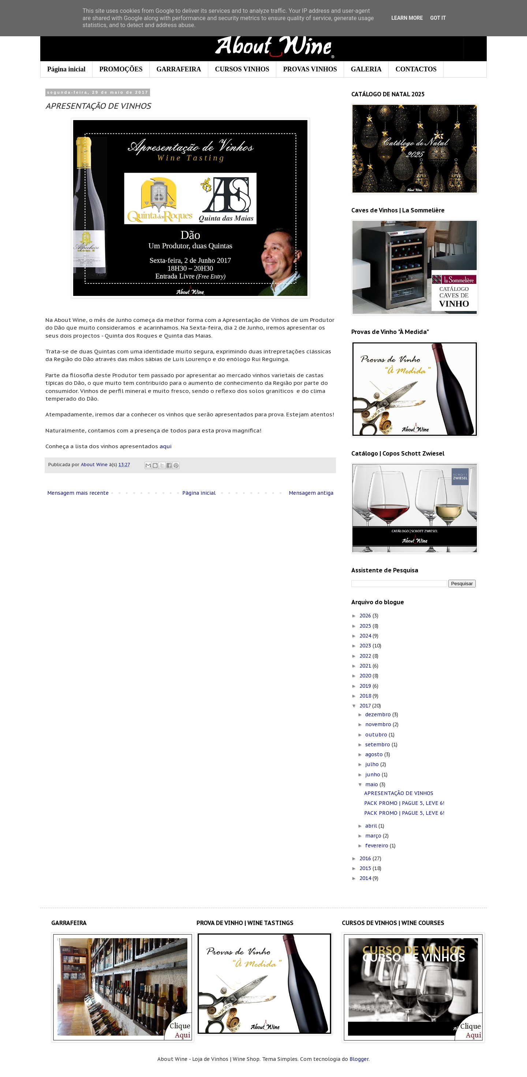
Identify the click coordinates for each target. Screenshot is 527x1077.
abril (371, 825)
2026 (366, 615)
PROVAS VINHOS (310, 69)
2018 (366, 695)
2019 (366, 686)
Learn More (407, 18)
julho (372, 764)
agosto (374, 754)
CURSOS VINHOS (242, 69)
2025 (366, 626)
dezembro (378, 714)
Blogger (359, 1059)
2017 (365, 705)
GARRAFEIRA (179, 69)
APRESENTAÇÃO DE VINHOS (398, 793)
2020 (366, 675)
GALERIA (366, 69)
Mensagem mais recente (78, 493)
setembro (378, 744)
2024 (366, 635)
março (374, 835)
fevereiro (377, 845)
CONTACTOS (416, 69)
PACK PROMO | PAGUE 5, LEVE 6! (404, 803)
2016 (366, 858)
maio (372, 784)
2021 (366, 665)
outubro (377, 734)
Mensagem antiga (311, 493)
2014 (366, 878)
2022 (366, 656)
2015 (366, 868)
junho (373, 774)
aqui (166, 446)
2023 (366, 645)
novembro (379, 724)
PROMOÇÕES (121, 69)
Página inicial (66, 69)
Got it (438, 18)
